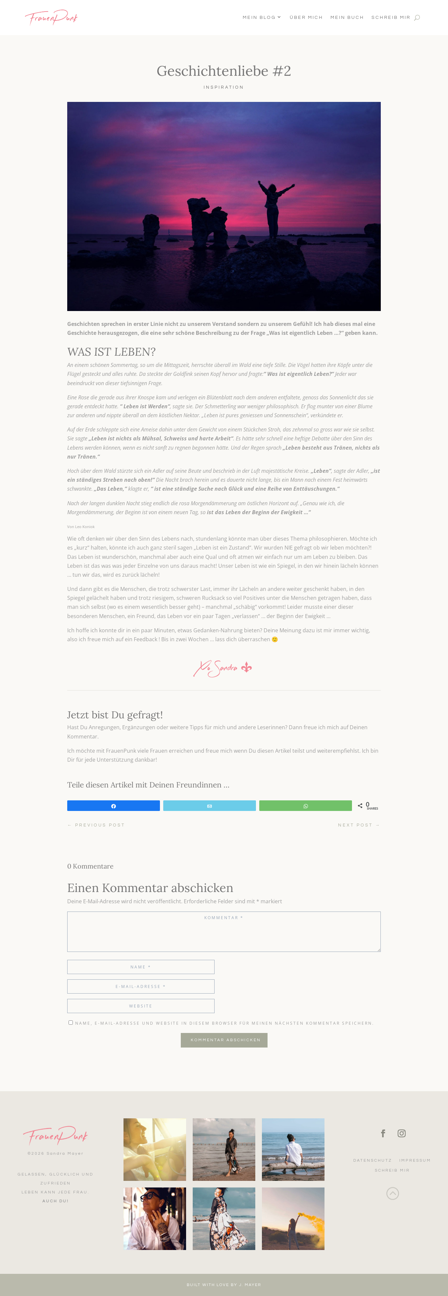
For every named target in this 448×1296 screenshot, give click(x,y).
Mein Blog (259, 17)
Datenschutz (372, 1160)
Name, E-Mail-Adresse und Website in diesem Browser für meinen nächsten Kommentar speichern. (224, 1023)
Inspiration (224, 87)
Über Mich (306, 17)
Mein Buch (347, 17)
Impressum (415, 1160)
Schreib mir (391, 17)
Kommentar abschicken (226, 1040)
